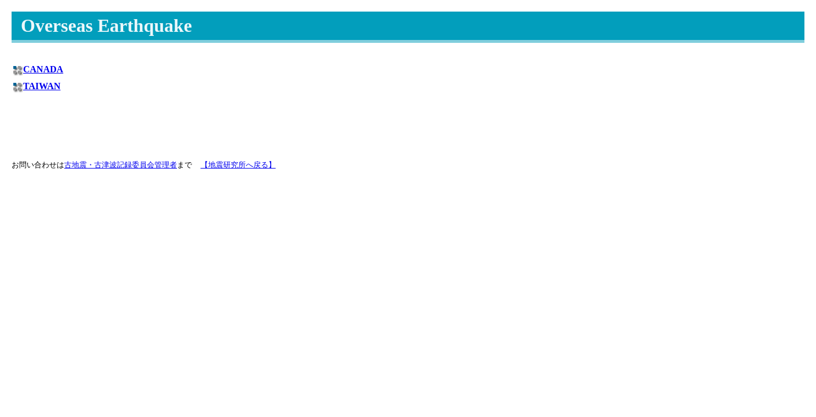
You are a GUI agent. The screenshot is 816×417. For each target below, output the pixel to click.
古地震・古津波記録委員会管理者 (120, 164)
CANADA (43, 69)
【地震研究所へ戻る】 (238, 164)
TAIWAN (42, 86)
